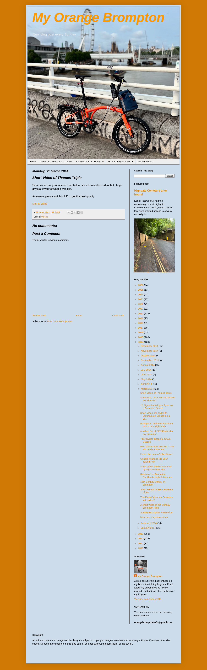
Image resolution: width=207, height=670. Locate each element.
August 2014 (148, 365)
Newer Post (39, 315)
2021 (141, 308)
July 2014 (146, 369)
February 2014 (149, 523)
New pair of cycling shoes (154, 517)
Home (33, 161)
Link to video (39, 203)
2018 (141, 323)
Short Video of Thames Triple (156, 392)
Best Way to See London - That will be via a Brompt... (157, 448)
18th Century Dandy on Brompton (152, 483)
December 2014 (150, 346)
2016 (141, 332)
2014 (141, 342)
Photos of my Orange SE (120, 161)
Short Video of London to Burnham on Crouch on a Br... (155, 415)
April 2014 (147, 383)
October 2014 (148, 355)
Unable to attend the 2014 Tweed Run (154, 460)
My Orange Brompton (98, 17)
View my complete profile (147, 599)
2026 (141, 285)
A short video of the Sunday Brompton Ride (155, 506)
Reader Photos (145, 161)
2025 (141, 289)
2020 (141, 313)
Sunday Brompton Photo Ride (156, 512)
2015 (141, 337)
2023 (141, 299)
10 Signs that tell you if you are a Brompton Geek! (157, 407)
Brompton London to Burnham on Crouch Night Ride (156, 425)
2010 (141, 548)
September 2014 (150, 360)
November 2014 (150, 350)
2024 (141, 294)
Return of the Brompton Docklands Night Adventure (156, 475)
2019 (141, 318)
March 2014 (147, 388)
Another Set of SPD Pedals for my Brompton (156, 432)
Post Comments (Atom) (59, 321)
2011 (141, 543)
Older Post (118, 315)
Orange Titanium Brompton (90, 161)
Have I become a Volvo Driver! (156, 454)
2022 (141, 304)
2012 (141, 538)
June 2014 (147, 374)
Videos (44, 217)
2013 (141, 533)
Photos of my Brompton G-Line (55, 161)
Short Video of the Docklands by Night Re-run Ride (156, 468)
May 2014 (146, 379)
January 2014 (148, 527)
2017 (141, 327)
